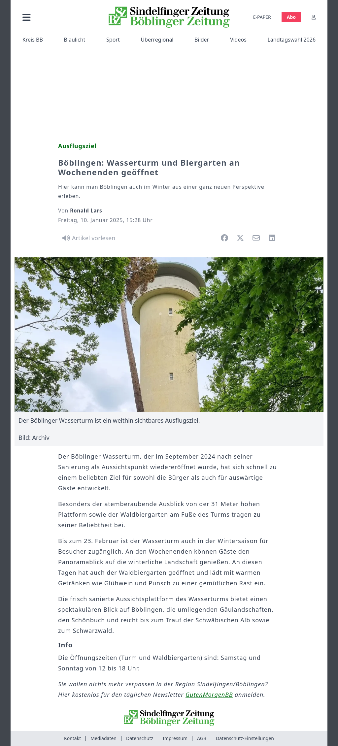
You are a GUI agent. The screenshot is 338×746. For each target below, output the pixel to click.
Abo (291, 17)
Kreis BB (32, 39)
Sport (113, 39)
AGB (201, 738)
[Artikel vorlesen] (87, 238)
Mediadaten (103, 738)
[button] (59, 17)
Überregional (157, 39)
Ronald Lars (86, 210)
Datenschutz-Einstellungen (245, 738)
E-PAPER (262, 17)
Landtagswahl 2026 (291, 39)
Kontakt (72, 738)
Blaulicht (74, 39)
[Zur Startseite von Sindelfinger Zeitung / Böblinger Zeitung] (169, 17)
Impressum (175, 738)
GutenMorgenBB (209, 694)
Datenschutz (139, 738)
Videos (238, 39)
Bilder (201, 39)
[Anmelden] (314, 17)
